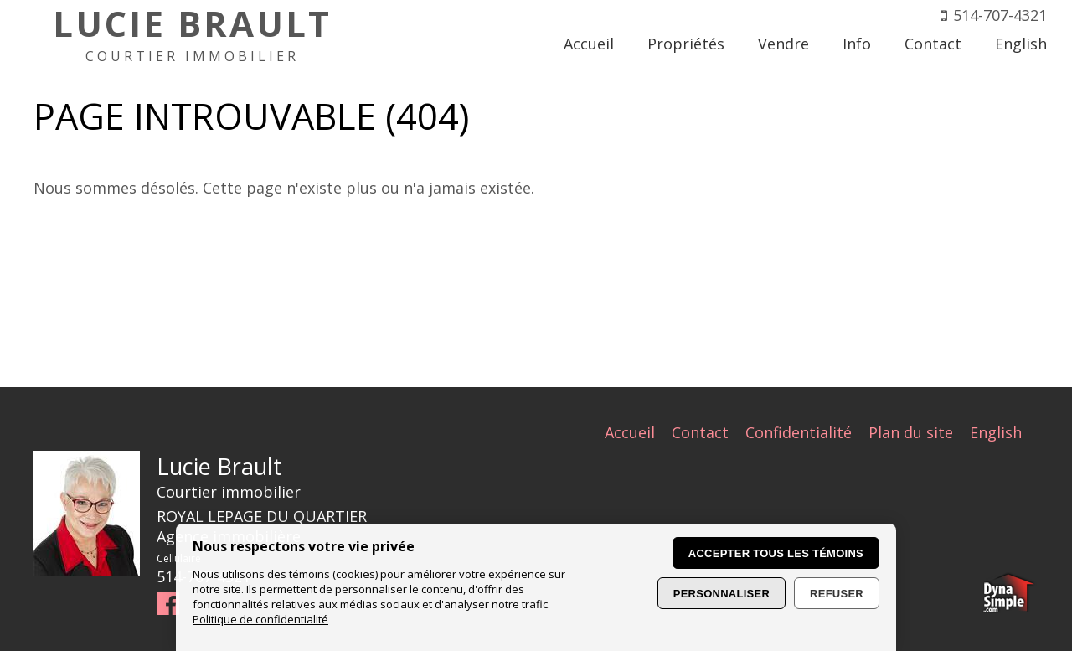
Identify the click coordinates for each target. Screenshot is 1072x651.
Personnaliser (721, 593)
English (996, 432)
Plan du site (910, 432)
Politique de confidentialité (260, 619)
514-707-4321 (1000, 15)
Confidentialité (798, 432)
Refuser (836, 593)
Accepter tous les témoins (775, 553)
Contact (700, 432)
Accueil (630, 432)
